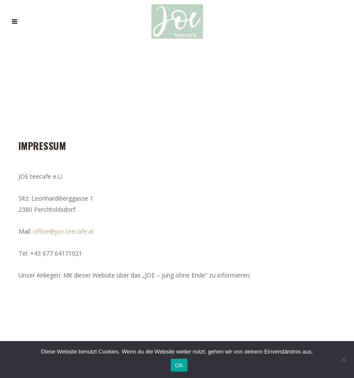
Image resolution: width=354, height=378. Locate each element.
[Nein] (343, 359)
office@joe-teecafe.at (63, 231)
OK (179, 365)
